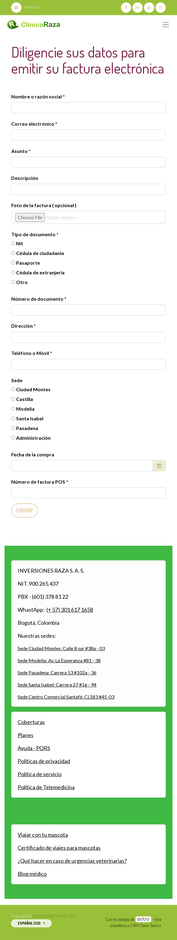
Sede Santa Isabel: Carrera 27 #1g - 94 (57, 684)
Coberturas (31, 722)
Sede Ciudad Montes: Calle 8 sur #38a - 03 (61, 648)
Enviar (24, 510)
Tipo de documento (33, 234)
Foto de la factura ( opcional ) (43, 205)
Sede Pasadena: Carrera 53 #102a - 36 (57, 672)
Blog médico (32, 873)
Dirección (22, 326)
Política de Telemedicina (46, 787)
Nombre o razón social (36, 96)
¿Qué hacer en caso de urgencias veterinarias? (72, 860)
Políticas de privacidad (44, 761)
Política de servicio (40, 774)
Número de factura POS (38, 482)
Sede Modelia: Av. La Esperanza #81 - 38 (59, 660)
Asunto (19, 151)
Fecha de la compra (32, 454)
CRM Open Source (145, 925)
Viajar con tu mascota (43, 834)
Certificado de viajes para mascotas (59, 847)
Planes (25, 735)
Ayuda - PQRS (34, 748)
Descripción (24, 178)
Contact (25, 7)
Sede (16, 380)
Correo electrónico (32, 124)
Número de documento (37, 299)
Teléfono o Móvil (30, 353)
